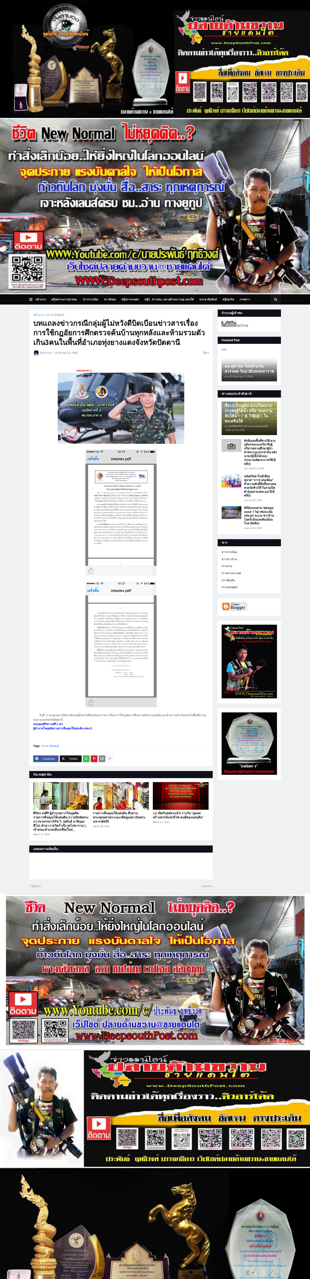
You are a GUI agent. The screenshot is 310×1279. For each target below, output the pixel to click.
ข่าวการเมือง (229, 552)
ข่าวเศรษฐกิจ (230, 587)
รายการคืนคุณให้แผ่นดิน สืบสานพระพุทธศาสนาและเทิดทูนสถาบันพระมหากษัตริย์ (119, 817)
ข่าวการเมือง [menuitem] (90, 299)
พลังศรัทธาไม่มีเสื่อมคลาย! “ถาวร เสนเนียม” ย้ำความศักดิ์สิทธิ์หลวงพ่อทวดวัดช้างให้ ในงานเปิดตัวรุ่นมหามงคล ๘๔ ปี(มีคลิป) (260, 486)
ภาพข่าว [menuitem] (245, 299)
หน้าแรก (38, 314)
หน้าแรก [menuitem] (40, 299)
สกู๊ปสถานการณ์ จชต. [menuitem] (64, 299)
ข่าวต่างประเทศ (231, 573)
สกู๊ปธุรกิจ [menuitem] (228, 299)
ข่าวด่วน (227, 566)
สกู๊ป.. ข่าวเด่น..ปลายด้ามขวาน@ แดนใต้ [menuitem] (169, 299)
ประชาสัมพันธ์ (55, 314)
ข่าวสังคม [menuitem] (110, 299)
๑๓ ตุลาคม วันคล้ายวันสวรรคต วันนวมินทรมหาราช (249, 369)
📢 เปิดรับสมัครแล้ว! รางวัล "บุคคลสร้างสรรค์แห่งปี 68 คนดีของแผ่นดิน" (178, 815)
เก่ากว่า (206, 886)
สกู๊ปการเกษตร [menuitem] (130, 299)
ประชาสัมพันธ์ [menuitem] (208, 299)
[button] (32, 299)
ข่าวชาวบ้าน (229, 559)
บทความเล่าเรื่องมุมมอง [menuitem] (52, 309)
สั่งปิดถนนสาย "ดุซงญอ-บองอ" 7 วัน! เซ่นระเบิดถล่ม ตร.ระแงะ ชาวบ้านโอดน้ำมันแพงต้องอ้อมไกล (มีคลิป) (259, 515)
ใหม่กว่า (36, 886)
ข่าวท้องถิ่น (228, 580)
